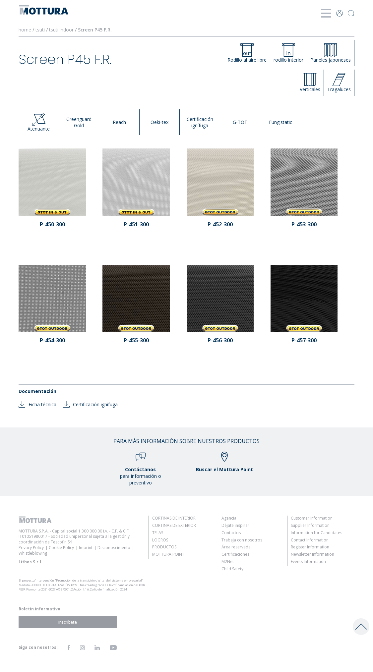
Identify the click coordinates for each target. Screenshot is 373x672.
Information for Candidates (316, 532)
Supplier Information (310, 525)
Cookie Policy (61, 547)
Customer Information (312, 518)
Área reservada (236, 547)
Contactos (231, 532)
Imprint (86, 547)
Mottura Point (168, 554)
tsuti (40, 30)
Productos (164, 547)
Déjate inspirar (235, 525)
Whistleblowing (33, 553)
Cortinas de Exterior (174, 525)
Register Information (310, 547)
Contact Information (310, 540)
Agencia (228, 518)
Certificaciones (235, 554)
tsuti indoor (62, 30)
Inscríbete (67, 622)
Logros (160, 540)
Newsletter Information (312, 554)
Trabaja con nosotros (241, 540)
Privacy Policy (31, 547)
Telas (157, 532)
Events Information (308, 561)
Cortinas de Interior (174, 518)
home (25, 30)
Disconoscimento (113, 547)
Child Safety (232, 569)
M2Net (227, 561)
